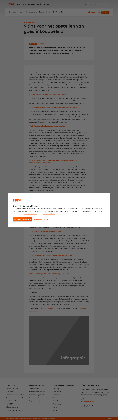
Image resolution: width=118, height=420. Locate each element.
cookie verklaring (49, 214)
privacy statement (30, 214)
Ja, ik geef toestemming (22, 219)
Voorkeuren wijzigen (41, 219)
